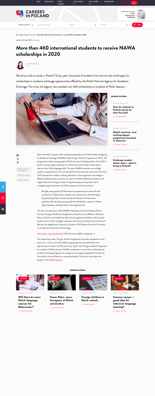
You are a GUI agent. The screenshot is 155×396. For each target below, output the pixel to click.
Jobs (38, 1)
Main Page (19, 35)
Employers (49, 1)
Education (33, 35)
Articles (26, 35)
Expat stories (61, 2)
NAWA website (55, 259)
